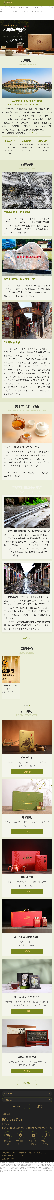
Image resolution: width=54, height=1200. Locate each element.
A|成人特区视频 (39, 1196)
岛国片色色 (26, 1196)
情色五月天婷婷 (7, 1196)
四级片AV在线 (41, 1194)
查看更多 (27, 638)
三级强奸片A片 (37, 1191)
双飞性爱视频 (13, 1193)
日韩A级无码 (47, 1194)
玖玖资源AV (19, 1191)
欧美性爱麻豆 (46, 1196)
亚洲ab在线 (8, 1191)
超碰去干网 (34, 1194)
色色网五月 (13, 1191)
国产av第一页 (43, 1193)
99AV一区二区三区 (45, 1191)
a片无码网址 (43, 1197)
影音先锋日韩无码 (48, 1190)
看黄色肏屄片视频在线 (15, 1194)
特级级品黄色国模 (20, 1196)
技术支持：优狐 (8, 1186)
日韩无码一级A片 (5, 1194)
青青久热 (8, 1193)
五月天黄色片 (40, 1190)
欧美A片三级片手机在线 (27, 1191)
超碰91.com (28, 1197)
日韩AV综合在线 (6, 1197)
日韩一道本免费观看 (14, 1197)
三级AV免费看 (20, 1193)
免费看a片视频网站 (27, 1193)
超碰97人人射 (49, 1197)
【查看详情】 (34, 133)
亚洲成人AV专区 (36, 1193)
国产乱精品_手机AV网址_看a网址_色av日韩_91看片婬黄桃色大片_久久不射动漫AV (18, 1190)
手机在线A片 (22, 1197)
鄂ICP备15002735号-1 (23, 1183)
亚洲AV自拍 (32, 1196)
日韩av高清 (22, 1194)
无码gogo (13, 1196)
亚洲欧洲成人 (29, 1194)
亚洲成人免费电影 (36, 1197)
